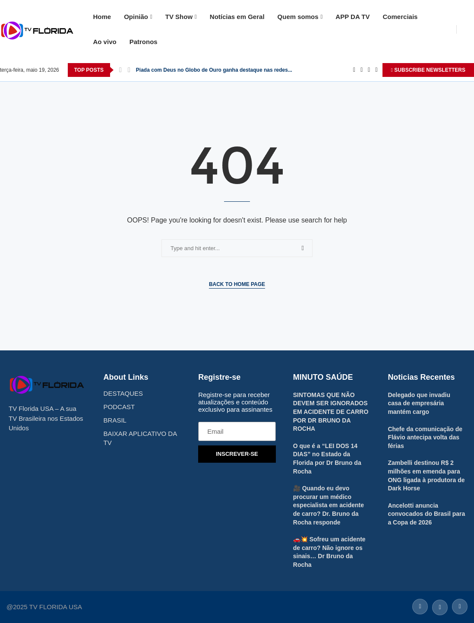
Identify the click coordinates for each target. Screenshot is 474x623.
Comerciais (400, 16)
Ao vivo (104, 41)
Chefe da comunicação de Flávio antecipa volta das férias (425, 437)
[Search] (469, 29)
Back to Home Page (237, 284)
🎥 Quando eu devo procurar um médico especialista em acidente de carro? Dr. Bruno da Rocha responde (328, 505)
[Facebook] (354, 70)
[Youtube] (376, 70)
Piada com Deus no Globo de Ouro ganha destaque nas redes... (214, 70)
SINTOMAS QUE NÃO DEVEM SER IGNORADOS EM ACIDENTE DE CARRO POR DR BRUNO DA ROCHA (331, 411)
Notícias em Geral (237, 16)
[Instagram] (368, 70)
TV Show (179, 16)
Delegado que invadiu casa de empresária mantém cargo (419, 403)
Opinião (136, 16)
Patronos (144, 41)
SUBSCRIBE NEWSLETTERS (428, 70)
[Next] (129, 70)
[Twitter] (361, 70)
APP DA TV (352, 16)
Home (102, 16)
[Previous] (120, 70)
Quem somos (298, 16)
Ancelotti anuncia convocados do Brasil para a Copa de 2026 (426, 514)
